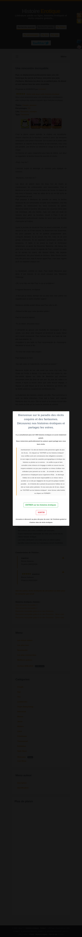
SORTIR (41, 512)
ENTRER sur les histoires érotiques (40, 505)
